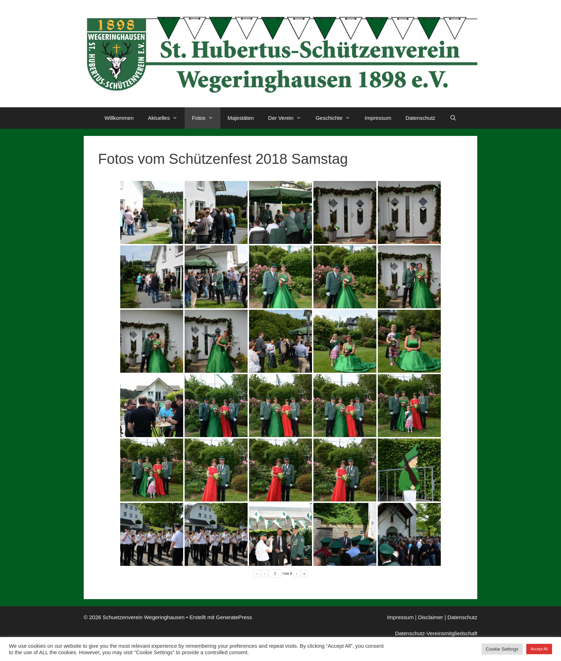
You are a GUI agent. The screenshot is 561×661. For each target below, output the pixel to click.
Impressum (378, 118)
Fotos (206, 118)
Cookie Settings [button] (502, 649)
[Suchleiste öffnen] (453, 118)
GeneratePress (234, 617)
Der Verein (288, 118)
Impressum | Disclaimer (415, 617)
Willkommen (119, 118)
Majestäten (241, 118)
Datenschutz (420, 118)
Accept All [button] (539, 649)
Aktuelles (166, 118)
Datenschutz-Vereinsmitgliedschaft (436, 633)
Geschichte (336, 118)
